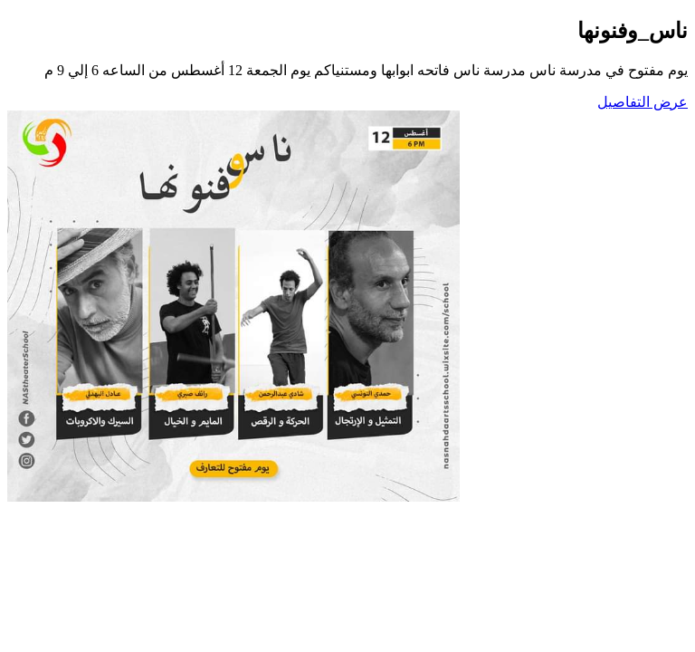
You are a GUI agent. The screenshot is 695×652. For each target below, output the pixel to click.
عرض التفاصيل (642, 102)
